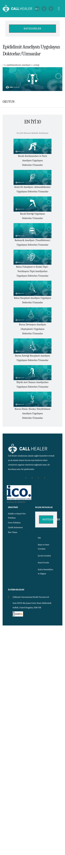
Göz (39, 538)
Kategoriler (32, 28)
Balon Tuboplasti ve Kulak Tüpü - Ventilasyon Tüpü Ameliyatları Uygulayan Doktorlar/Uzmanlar (32, 271)
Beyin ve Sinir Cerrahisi (43, 546)
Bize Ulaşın (12, 532)
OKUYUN (9, 102)
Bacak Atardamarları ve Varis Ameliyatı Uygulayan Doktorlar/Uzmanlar (32, 160)
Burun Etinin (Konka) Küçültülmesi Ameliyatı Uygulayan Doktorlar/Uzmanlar (32, 413)
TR (36, 9)
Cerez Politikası (14, 522)
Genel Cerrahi (43, 562)
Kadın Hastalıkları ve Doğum (45, 571)
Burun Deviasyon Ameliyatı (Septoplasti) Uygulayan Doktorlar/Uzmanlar (32, 329)
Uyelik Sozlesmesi (15, 527)
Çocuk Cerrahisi (44, 555)
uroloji (36, 65)
